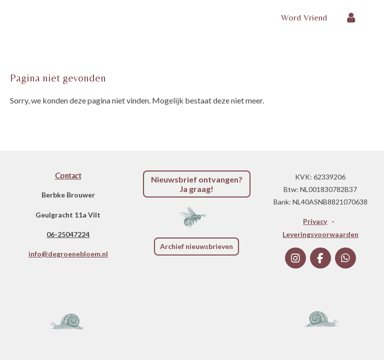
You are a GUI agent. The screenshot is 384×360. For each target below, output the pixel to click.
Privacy (315, 221)
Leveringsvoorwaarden (320, 234)
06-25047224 (68, 234)
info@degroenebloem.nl (68, 254)
